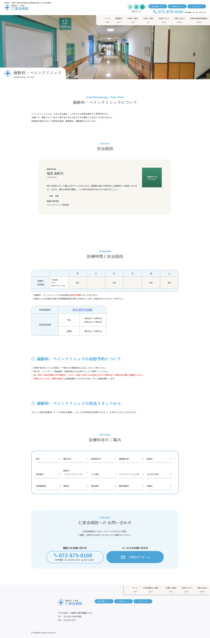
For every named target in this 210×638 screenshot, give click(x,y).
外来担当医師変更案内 (198, 20)
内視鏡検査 (41, 486)
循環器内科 (124, 458)
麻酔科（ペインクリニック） (73, 472)
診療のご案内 (133, 20)
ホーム (107, 20)
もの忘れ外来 (153, 474)
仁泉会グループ (177, 6)
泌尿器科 (40, 474)
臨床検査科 (124, 486)
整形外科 (67, 458)
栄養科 (150, 486)
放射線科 (95, 486)
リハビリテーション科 (129, 474)
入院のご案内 (148, 20)
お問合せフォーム (135, 557)
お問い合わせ (179, 20)
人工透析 (95, 474)
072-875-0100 (82, 309)
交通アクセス (164, 20)
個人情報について (157, 6)
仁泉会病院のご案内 (151, 590)
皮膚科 (150, 458)
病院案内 (118, 20)
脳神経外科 (96, 458)
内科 (38, 458)
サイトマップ (196, 6)
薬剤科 (66, 486)
